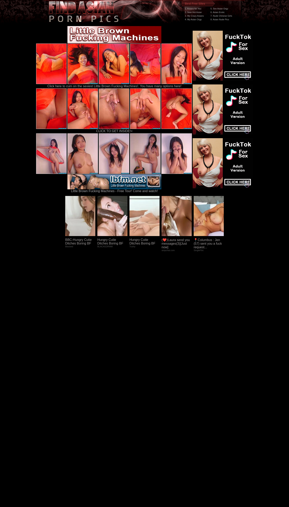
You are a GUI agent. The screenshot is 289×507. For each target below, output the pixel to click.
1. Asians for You (193, 8)
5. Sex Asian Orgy (219, 8)
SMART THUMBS (152, 431)
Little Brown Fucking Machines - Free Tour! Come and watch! (114, 190)
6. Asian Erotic (218, 12)
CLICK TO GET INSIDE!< (114, 131)
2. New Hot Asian (193, 12)
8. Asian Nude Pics (220, 19)
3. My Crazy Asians (194, 16)
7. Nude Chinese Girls (221, 16)
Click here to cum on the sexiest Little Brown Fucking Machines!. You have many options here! (114, 86)
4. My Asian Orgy (193, 19)
